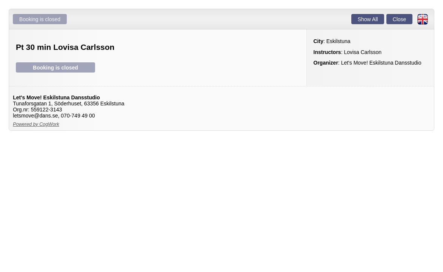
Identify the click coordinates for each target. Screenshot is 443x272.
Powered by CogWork (36, 124)
